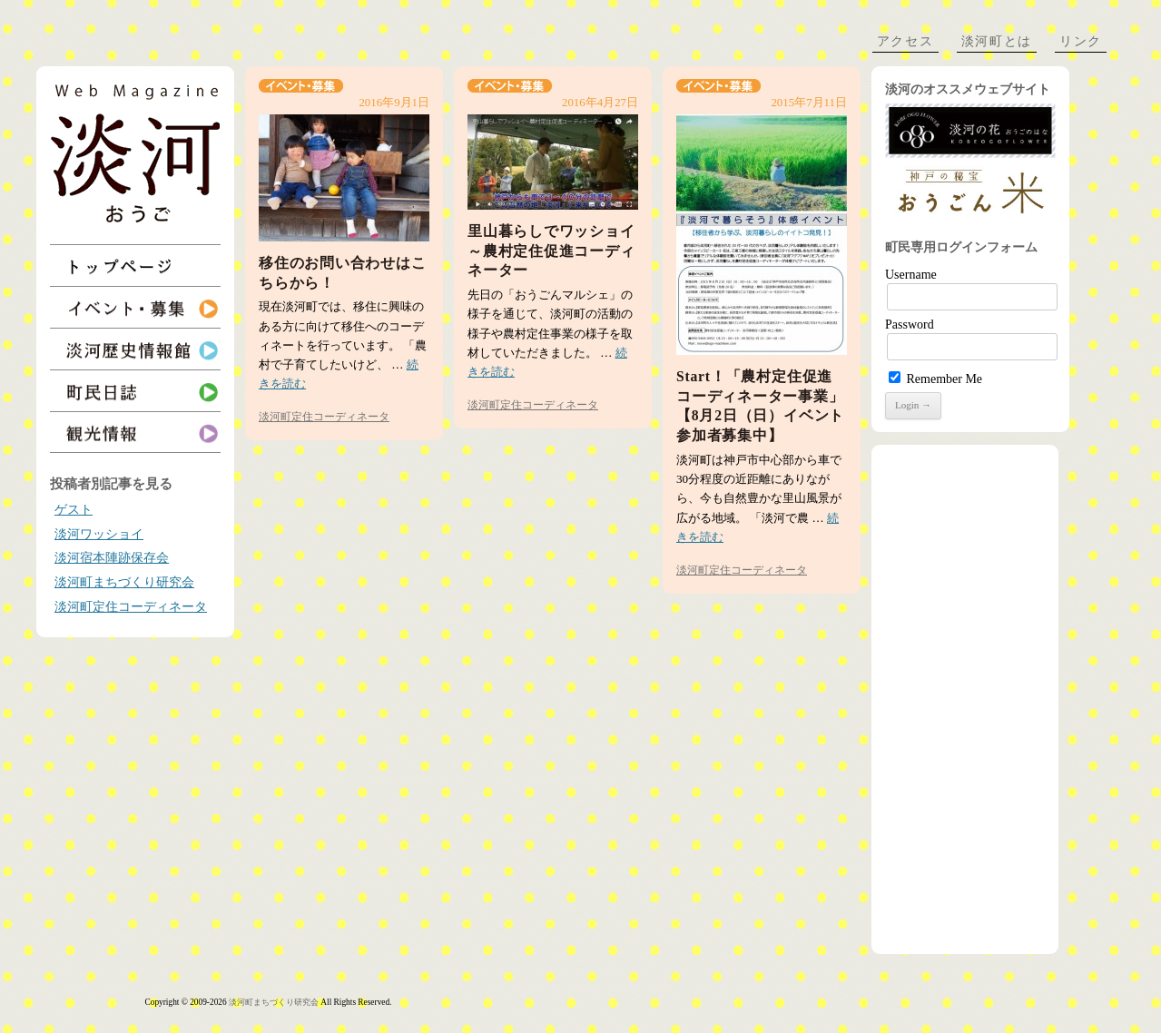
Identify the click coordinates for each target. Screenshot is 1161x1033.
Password (909, 324)
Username (911, 274)
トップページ (135, 265)
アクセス (905, 41)
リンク (1080, 41)
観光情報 (135, 432)
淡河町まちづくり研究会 (124, 582)
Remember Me (935, 379)
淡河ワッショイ (98, 534)
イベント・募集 (135, 307)
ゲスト (73, 509)
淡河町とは (996, 41)
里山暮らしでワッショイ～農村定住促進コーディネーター (551, 251)
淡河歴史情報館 (135, 349)
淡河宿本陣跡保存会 (111, 558)
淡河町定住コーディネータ (130, 607)
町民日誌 (135, 390)
